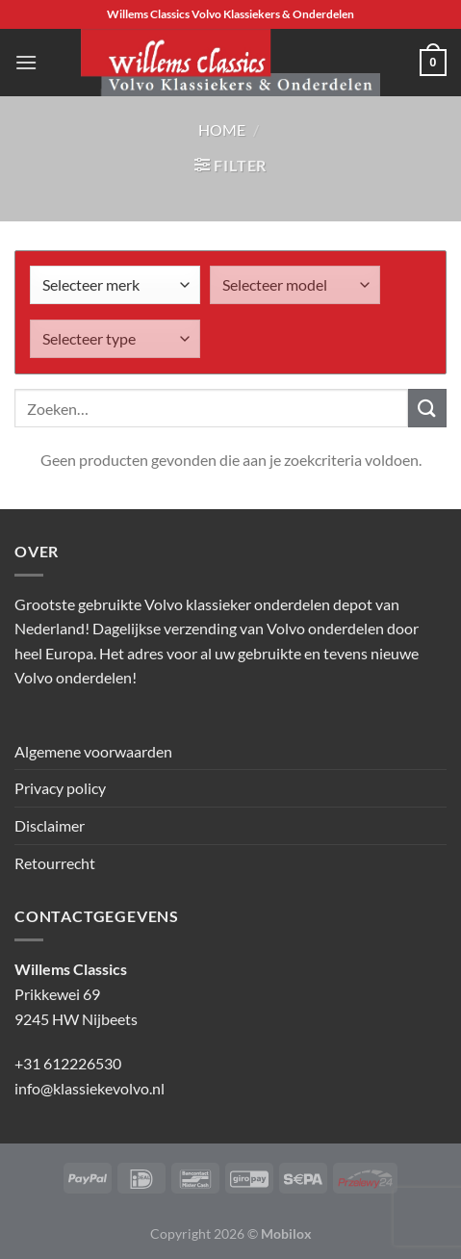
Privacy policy (60, 788)
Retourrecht (54, 863)
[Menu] (26, 62)
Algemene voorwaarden (93, 751)
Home (221, 129)
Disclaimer (49, 825)
